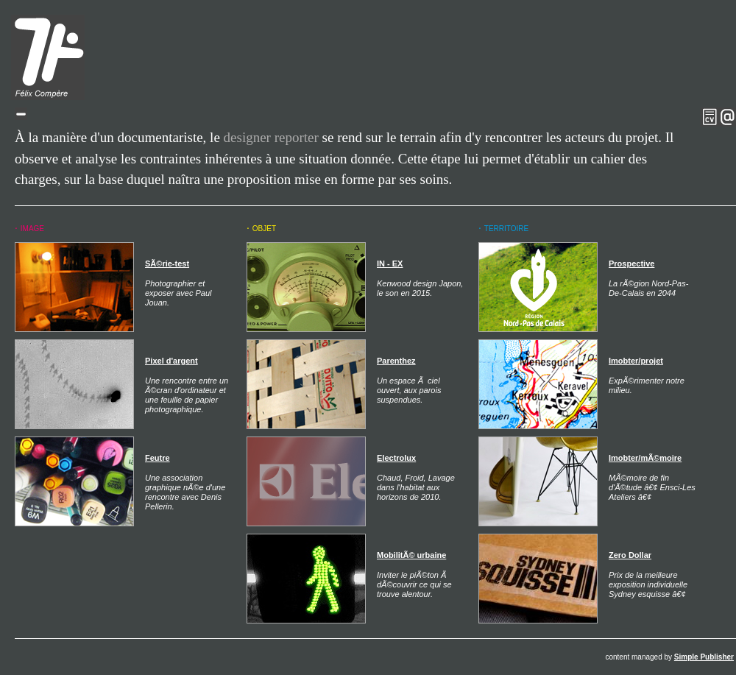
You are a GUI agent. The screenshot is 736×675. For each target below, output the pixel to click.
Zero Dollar (630, 555)
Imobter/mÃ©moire (645, 457)
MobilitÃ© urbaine (411, 555)
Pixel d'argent (171, 360)
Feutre (157, 457)
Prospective (631, 263)
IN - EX (390, 263)
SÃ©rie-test (167, 263)
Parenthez (396, 360)
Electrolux (396, 457)
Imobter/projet (636, 360)
